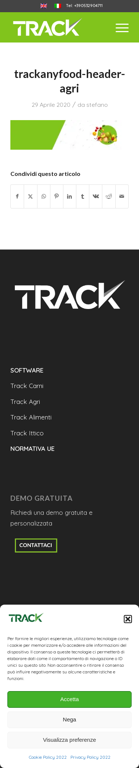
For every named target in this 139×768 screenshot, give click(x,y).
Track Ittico (27, 433)
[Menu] (118, 27)
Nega (69, 719)
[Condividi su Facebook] (17, 196)
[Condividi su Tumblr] (82, 196)
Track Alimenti (31, 417)
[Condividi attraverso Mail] (122, 196)
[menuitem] (44, 6)
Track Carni (26, 386)
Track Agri (25, 401)
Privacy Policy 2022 (90, 757)
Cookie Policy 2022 (48, 757)
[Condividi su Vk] (95, 196)
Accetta (69, 699)
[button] (128, 619)
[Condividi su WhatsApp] (43, 196)
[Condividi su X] (30, 196)
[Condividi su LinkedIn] (69, 196)
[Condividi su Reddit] (108, 196)
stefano (97, 104)
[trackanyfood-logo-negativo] (57, 27)
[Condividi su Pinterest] (56, 196)
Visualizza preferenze (69, 740)
